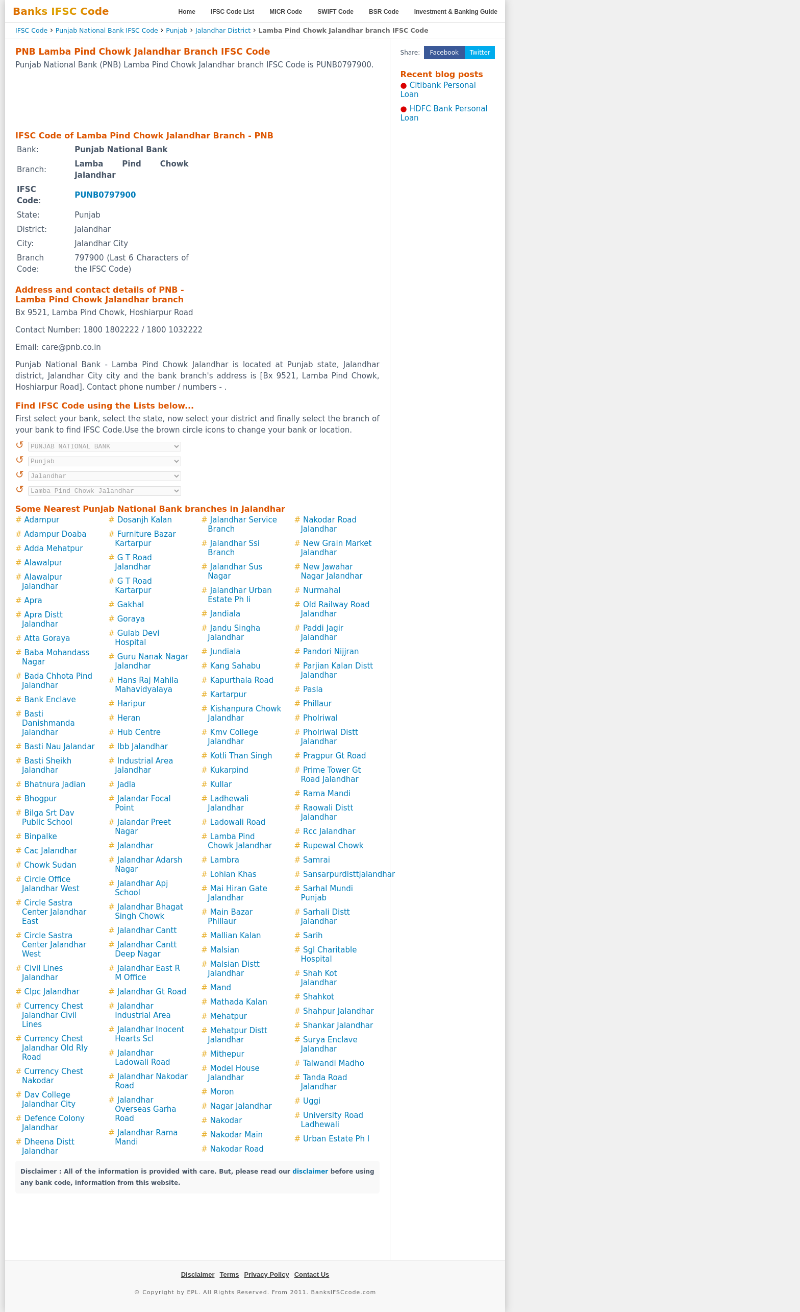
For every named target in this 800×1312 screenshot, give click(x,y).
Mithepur (227, 1054)
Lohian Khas (233, 874)
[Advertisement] (197, 100)
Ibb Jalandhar (142, 746)
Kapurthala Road (241, 680)
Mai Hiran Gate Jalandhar (237, 893)
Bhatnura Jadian (55, 784)
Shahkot (318, 996)
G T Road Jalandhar (133, 562)
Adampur (42, 519)
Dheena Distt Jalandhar (48, 1146)
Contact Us (312, 1274)
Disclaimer (198, 1274)
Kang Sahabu (235, 666)
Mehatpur (228, 1016)
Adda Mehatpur (53, 548)
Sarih (313, 935)
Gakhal (130, 604)
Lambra (224, 860)
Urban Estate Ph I (336, 1138)
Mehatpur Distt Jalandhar (237, 1035)
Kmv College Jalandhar (233, 737)
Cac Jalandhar (51, 850)
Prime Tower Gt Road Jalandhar (331, 775)
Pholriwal (320, 718)
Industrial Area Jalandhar (144, 765)
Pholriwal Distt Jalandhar (329, 737)
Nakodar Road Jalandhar (329, 524)
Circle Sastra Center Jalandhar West (54, 945)
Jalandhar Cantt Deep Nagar (146, 949)
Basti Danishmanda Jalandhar (48, 723)
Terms (229, 1274)
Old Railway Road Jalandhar (335, 609)
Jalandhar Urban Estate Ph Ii (240, 595)
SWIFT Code (335, 11)
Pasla (313, 689)
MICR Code (285, 11)
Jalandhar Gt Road (152, 991)
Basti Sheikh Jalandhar (46, 765)
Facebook (444, 52)
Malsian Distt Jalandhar (234, 969)
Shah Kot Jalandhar (319, 978)
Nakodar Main (236, 1134)
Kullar (221, 784)
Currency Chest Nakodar (52, 1076)
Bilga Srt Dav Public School (48, 817)
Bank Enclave (50, 699)
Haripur (131, 703)
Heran (128, 718)
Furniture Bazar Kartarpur (145, 539)
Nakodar (226, 1120)
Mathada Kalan (238, 1002)
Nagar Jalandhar (241, 1106)
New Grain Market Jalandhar (336, 548)
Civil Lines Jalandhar (42, 973)
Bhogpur (40, 798)
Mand (220, 987)
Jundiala (225, 651)
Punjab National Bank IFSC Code (107, 30)
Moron (222, 1091)
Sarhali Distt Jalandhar (325, 917)
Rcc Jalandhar (329, 831)
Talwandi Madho (333, 1063)
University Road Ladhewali (332, 1120)
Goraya (131, 619)
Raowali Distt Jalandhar (327, 812)
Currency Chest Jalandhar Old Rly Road (55, 1048)
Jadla (126, 784)
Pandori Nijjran (331, 651)
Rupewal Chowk (333, 845)
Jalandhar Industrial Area (143, 1010)
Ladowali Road (237, 822)
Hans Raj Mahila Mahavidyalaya (147, 685)
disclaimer (310, 1171)
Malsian (224, 950)
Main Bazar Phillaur (230, 917)
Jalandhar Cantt (147, 930)
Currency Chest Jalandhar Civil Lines (52, 1015)
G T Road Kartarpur (133, 586)
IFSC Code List (232, 11)
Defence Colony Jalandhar (53, 1123)
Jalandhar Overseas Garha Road (145, 1109)
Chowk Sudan (50, 865)
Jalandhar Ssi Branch (234, 548)
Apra (33, 600)
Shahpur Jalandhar (338, 1011)
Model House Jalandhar (233, 1073)
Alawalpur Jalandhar (42, 581)
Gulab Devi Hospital (137, 638)
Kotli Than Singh (241, 755)
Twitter (480, 52)
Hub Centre (139, 732)
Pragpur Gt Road (334, 755)
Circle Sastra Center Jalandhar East (54, 912)
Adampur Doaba (55, 534)
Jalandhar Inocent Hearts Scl (149, 1034)
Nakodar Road (237, 1149)
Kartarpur (228, 694)
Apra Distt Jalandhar (42, 619)
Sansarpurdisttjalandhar (349, 874)
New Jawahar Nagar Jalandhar (331, 571)
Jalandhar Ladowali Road (142, 1057)
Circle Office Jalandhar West (51, 884)
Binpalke (40, 836)
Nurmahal (321, 590)
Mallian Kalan (235, 935)
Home (187, 11)
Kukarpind (229, 770)
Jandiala (225, 613)
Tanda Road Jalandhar (324, 1082)
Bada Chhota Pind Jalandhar (57, 681)
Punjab (176, 30)
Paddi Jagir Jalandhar (322, 633)
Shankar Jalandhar (338, 1025)
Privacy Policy (266, 1274)
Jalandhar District (223, 30)
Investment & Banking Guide (455, 11)
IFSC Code (31, 30)
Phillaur (317, 703)
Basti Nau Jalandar (59, 746)
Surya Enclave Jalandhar (329, 1044)
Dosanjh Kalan (144, 519)
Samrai (316, 860)
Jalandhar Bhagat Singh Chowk (149, 911)
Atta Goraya (47, 638)
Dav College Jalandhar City (49, 1099)
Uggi (311, 1101)
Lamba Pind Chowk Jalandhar (240, 841)
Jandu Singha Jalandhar (234, 633)
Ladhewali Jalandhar (228, 803)
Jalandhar (135, 845)
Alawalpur (43, 562)
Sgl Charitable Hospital (329, 954)
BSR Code (384, 11)
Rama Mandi (327, 793)
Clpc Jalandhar (52, 991)
